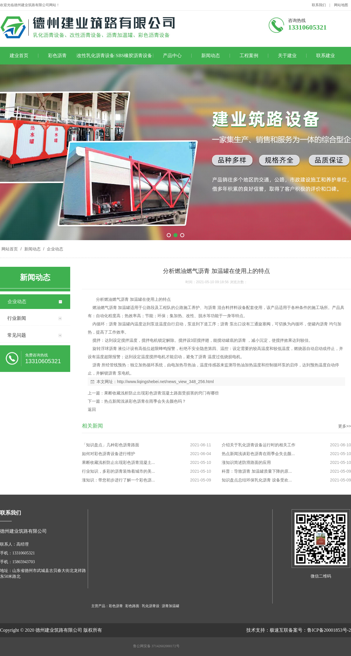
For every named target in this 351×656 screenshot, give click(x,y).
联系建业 (325, 55)
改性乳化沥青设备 (95, 55)
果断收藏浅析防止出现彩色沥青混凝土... (118, 462)
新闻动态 (210, 55)
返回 (92, 409)
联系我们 (319, 5)
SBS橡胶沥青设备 (134, 55)
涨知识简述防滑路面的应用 (246, 462)
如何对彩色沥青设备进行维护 (108, 453)
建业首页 (19, 55)
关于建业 (287, 55)
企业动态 (54, 249)
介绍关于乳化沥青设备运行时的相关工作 (258, 445)
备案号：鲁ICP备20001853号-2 (319, 630)
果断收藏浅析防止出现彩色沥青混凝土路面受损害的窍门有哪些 (161, 393)
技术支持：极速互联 (267, 630)
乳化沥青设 (150, 606)
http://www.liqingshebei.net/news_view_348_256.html (165, 381)
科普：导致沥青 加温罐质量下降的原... (257, 471)
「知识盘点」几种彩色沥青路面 (110, 445)
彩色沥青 (57, 55)
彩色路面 (132, 606)
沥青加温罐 (170, 606)
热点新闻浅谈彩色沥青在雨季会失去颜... (258, 453)
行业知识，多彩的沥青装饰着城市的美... (118, 471)
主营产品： (100, 606)
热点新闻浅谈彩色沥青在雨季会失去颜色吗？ (145, 401)
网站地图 (341, 5)
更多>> (344, 426)
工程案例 (249, 55)
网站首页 (9, 249)
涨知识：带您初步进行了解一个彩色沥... (118, 480)
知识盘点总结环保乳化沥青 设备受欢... (257, 480)
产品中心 (172, 55)
